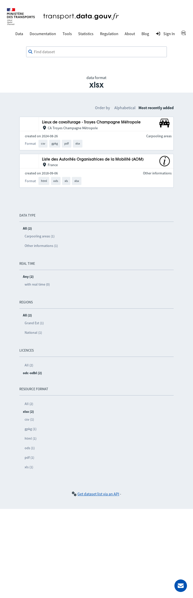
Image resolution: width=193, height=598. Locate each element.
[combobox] (96, 51)
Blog (145, 33)
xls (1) (29, 467)
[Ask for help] (180, 585)
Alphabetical (124, 107)
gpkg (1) (30, 429)
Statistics (85, 33)
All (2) (29, 365)
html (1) (30, 438)
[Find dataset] (96, 51)
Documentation (43, 33)
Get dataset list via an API (98, 493)
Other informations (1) (41, 245)
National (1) (33, 332)
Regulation (109, 33)
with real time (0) (37, 284)
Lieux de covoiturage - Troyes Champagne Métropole (91, 122)
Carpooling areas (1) (40, 236)
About (130, 33)
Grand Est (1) (34, 323)
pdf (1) (29, 457)
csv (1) (29, 419)
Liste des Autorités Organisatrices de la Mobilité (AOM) (92, 159)
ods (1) (30, 448)
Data (19, 33)
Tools (67, 33)
